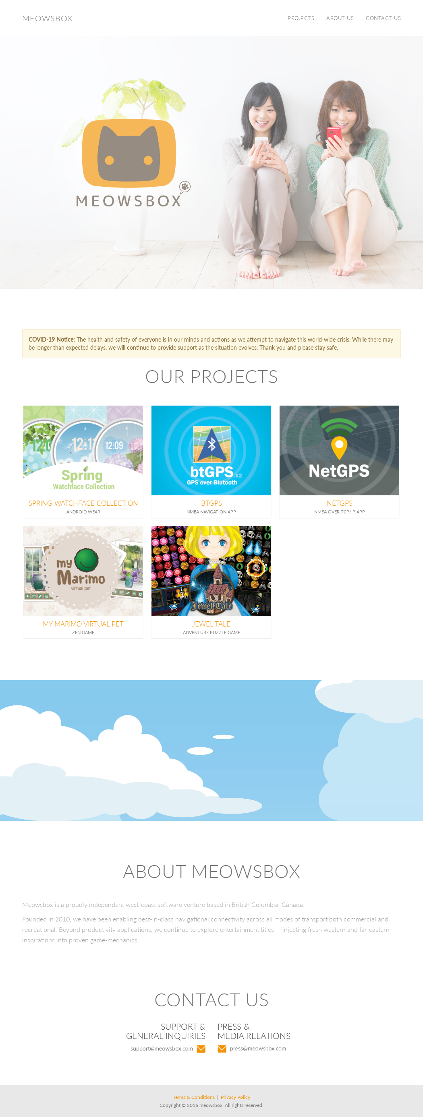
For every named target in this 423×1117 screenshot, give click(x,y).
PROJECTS (301, 18)
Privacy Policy (235, 1097)
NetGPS (339, 503)
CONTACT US (383, 18)
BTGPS (211, 503)
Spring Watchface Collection (83, 503)
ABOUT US (340, 18)
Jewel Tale (211, 624)
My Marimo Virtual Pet (83, 624)
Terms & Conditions (194, 1097)
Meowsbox (47, 18)
